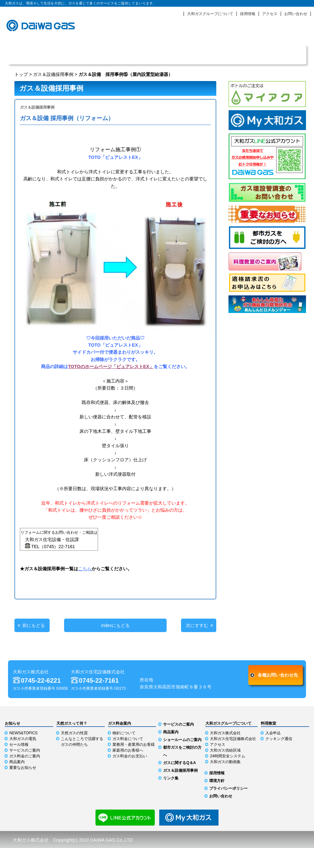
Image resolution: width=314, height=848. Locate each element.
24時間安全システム (227, 756)
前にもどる (33, 625)
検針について (124, 733)
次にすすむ (197, 625)
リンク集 (170, 778)
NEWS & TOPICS (33, 54)
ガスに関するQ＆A (179, 763)
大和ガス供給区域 (225, 750)
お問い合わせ (295, 14)
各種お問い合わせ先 (278, 675)
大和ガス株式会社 (225, 733)
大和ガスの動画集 (225, 762)
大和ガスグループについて (210, 14)
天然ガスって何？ (82, 54)
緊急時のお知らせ (253, 32)
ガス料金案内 (182, 54)
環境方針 (217, 780)
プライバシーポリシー (228, 788)
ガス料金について (127, 739)
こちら (85, 568)
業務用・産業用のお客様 (133, 744)
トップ (21, 74)
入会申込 (273, 733)
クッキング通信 (278, 739)
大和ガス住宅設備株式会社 (233, 739)
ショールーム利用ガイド (281, 54)
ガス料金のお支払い (129, 756)
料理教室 (268, 723)
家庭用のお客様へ (127, 750)
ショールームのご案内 (182, 739)
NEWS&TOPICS (23, 733)
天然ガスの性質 (74, 733)
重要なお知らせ (22, 767)
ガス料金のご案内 (24, 756)
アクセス (269, 14)
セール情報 (19, 744)
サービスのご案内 (132, 54)
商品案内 (231, 54)
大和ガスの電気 (22, 739)
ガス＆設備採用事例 (53, 74)
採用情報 (247, 14)
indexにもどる (115, 625)
